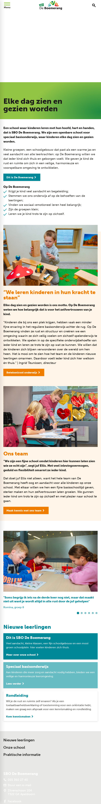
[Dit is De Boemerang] (21, 177)
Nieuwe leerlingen (18, 740)
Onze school (14, 747)
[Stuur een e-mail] (17, 785)
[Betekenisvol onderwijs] (23, 372)
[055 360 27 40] (15, 780)
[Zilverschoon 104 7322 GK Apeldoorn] (19, 792)
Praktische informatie (22, 754)
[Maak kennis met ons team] (26, 510)
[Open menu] (7, 5)
